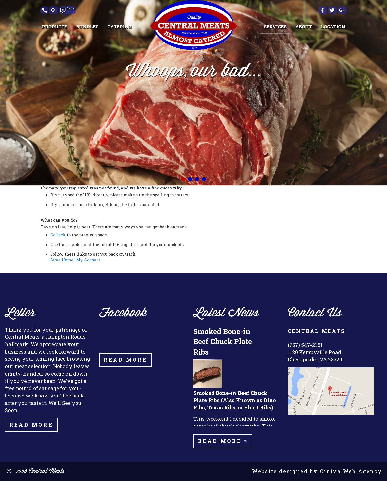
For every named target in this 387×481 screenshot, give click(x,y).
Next (378, 91)
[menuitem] (54, 27)
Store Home (61, 259)
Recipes (69, 8)
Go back (58, 234)
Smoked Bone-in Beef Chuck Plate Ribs (223, 341)
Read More (31, 424)
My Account (88, 259)
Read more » (223, 441)
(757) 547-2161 (305, 344)
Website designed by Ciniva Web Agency (317, 471)
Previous (8, 91)
